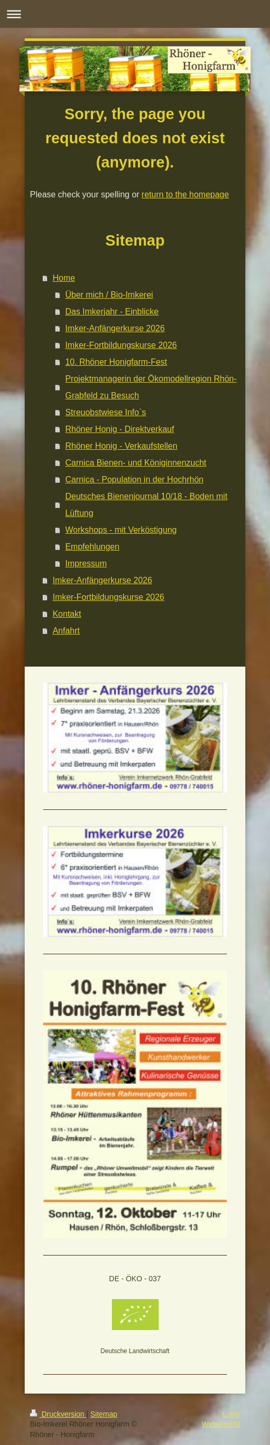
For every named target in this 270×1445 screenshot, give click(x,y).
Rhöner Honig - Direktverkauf (119, 429)
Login (231, 1414)
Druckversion (58, 1414)
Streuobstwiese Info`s (105, 412)
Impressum (86, 563)
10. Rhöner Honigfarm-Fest (116, 361)
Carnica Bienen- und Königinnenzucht (135, 462)
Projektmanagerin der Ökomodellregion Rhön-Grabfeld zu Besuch (150, 387)
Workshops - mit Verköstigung (120, 529)
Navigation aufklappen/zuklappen (135, 14)
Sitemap (103, 1414)
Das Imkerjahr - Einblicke (112, 311)
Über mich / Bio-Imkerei (109, 294)
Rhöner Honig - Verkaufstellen (121, 445)
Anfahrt (66, 630)
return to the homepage (185, 194)
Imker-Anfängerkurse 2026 (114, 328)
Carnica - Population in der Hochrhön (134, 479)
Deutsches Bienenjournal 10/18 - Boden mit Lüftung (146, 505)
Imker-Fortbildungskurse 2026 (121, 345)
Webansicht (221, 1424)
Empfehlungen (92, 546)
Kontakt (67, 613)
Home (64, 277)
